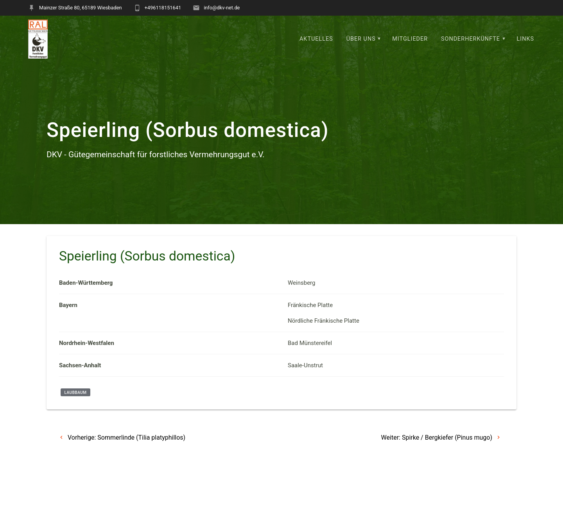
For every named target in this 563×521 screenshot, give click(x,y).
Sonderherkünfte (470, 39)
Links (525, 39)
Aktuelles (316, 39)
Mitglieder (410, 39)
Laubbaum (76, 392)
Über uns (361, 39)
